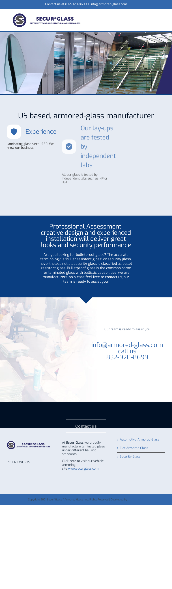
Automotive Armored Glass (139, 440)
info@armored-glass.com (108, 4)
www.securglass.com (83, 468)
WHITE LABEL (136, 499)
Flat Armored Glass (134, 448)
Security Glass (130, 457)
